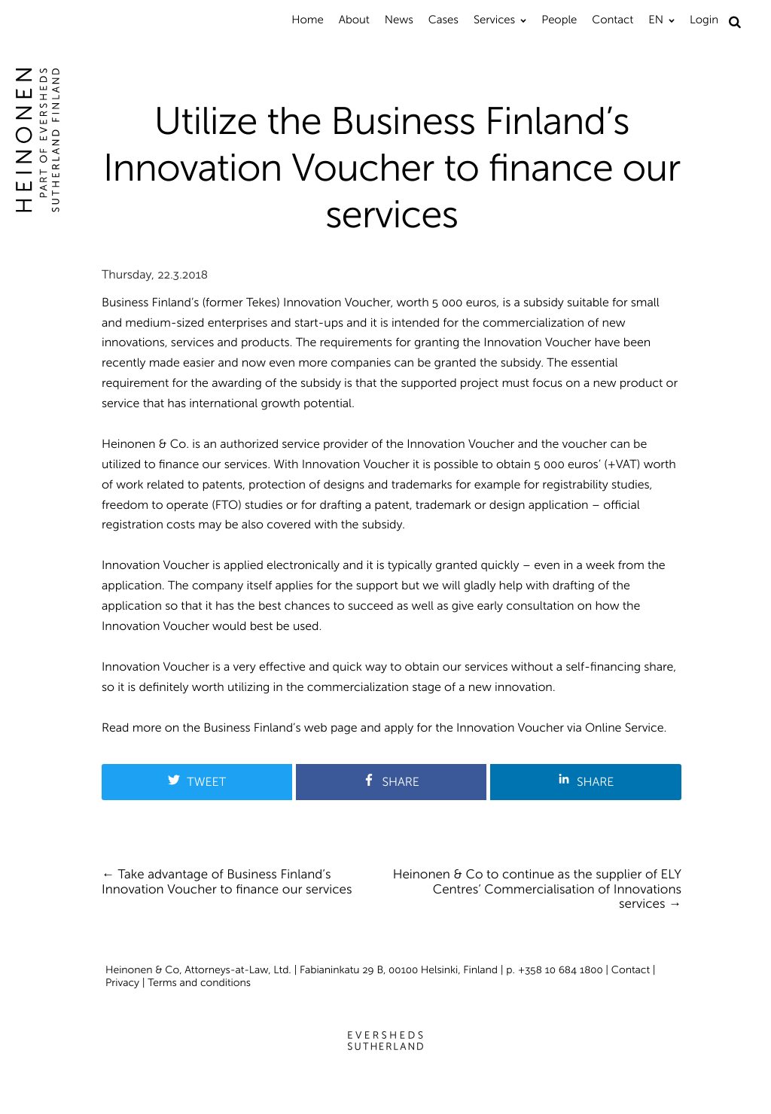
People (559, 19)
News (399, 19)
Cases (443, 19)
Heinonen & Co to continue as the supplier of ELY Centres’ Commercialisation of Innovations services (537, 889)
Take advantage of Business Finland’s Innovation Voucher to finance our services (227, 882)
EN (655, 19)
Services (494, 19)
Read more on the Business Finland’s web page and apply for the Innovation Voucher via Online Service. (384, 728)
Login (704, 19)
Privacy (122, 982)
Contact (612, 19)
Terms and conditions (199, 982)
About (354, 19)
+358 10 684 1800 (560, 969)
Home (307, 19)
